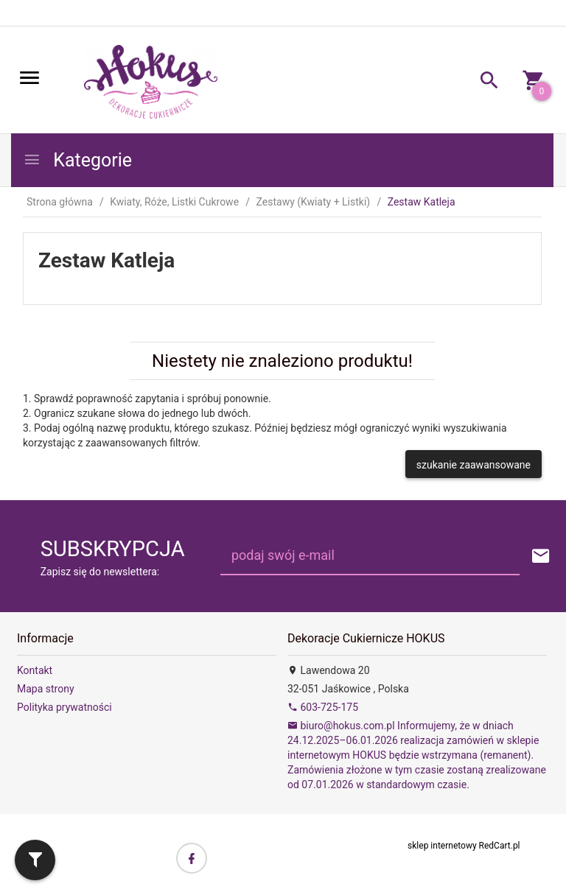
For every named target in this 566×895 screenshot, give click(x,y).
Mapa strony (45, 689)
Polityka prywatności (64, 707)
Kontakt (34, 670)
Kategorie (77, 160)
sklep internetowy (442, 845)
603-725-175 (322, 707)
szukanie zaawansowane (473, 465)
